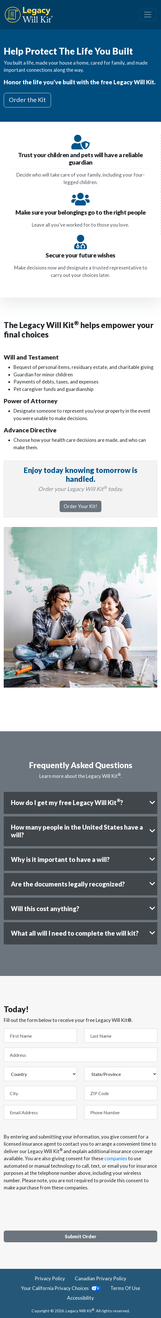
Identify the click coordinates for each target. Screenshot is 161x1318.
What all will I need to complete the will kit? (75, 933)
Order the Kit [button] (27, 99)
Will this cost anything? (45, 908)
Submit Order (80, 1236)
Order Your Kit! (80, 506)
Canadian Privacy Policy (100, 1278)
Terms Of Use (125, 1288)
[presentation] (47, 1207)
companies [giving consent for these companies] (115, 1158)
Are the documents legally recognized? (68, 884)
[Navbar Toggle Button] (147, 15)
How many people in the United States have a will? (77, 831)
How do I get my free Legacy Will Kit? (67, 802)
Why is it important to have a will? (60, 859)
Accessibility (80, 1298)
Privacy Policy (50, 1278)
